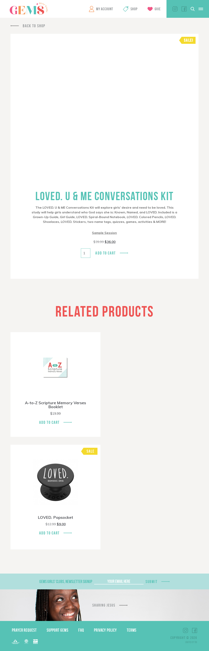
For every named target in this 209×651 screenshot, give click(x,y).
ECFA (26, 641)
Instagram (175, 8)
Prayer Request (24, 630)
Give (158, 9)
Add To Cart (49, 422)
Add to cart (105, 253)
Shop (134, 9)
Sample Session (104, 233)
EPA (35, 641)
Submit (151, 581)
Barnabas (15, 641)
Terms (132, 630)
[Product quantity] (85, 253)
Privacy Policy (105, 630)
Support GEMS (57, 630)
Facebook (184, 8)
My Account (104, 9)
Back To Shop (34, 26)
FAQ (81, 630)
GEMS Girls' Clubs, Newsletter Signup (65, 581)
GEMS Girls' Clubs (28, 8)
